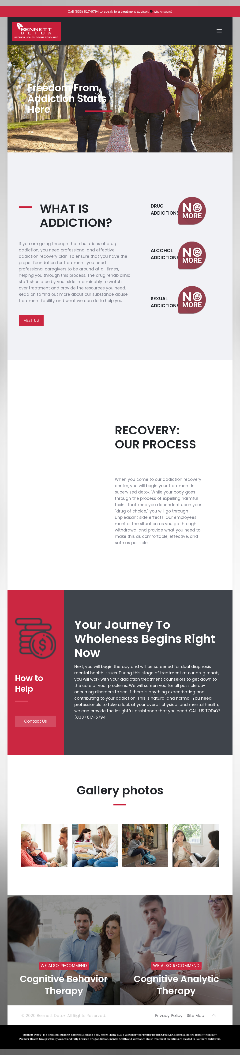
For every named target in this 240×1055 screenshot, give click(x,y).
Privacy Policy (169, 1015)
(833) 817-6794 (87, 11)
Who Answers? (163, 11)
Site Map (195, 1015)
